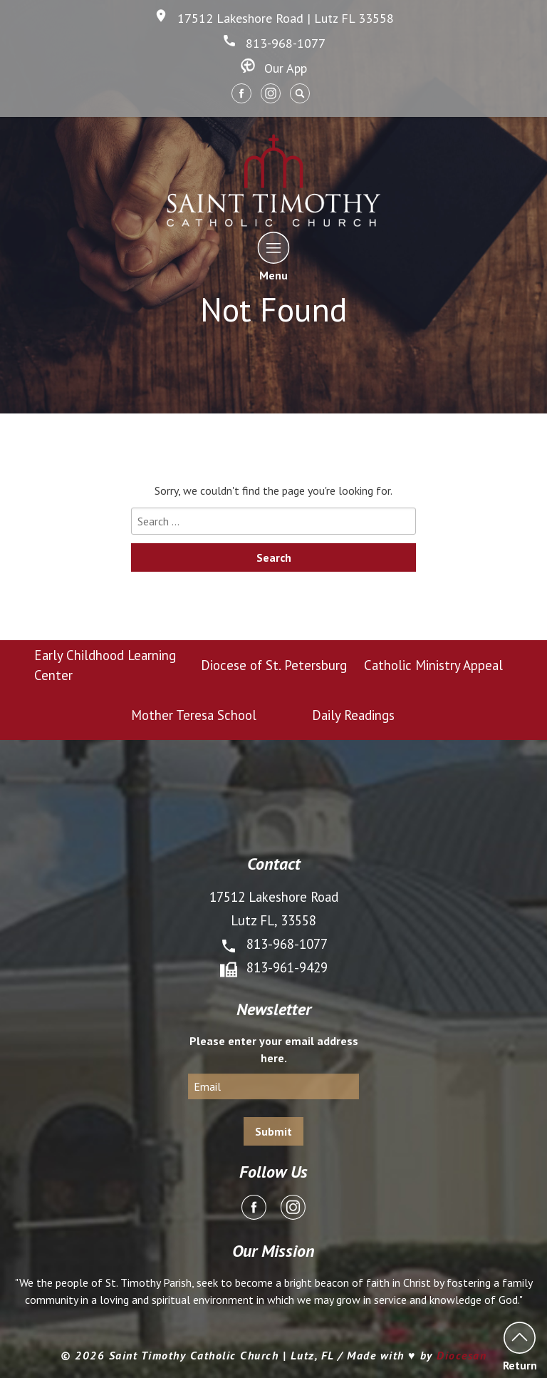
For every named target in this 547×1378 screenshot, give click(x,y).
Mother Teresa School (193, 715)
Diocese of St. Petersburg (274, 665)
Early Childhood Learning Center (105, 665)
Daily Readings (353, 715)
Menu (274, 256)
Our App (274, 68)
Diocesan (461, 1355)
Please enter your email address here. (273, 1049)
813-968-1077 (273, 43)
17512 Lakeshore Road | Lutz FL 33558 (274, 18)
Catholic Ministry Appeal (433, 665)
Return (520, 1346)
